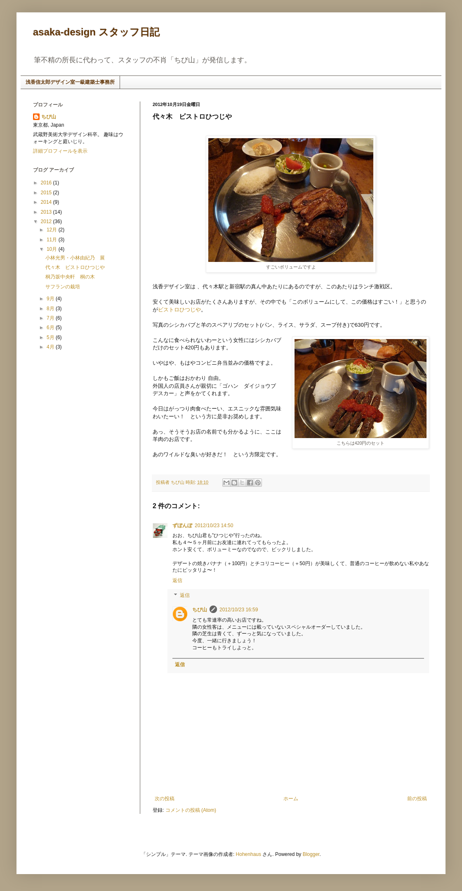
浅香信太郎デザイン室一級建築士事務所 (70, 82)
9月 (51, 299)
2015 (47, 193)
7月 (51, 318)
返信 (177, 580)
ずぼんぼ (182, 525)
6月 (51, 327)
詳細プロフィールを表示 (60, 151)
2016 (47, 183)
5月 (51, 337)
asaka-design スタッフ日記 (96, 32)
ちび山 (199, 610)
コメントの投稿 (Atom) (190, 810)
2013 (47, 212)
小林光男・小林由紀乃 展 (75, 258)
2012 (47, 221)
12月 (53, 230)
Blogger (311, 854)
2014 (47, 202)
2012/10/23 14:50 (214, 525)
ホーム (290, 798)
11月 (53, 240)
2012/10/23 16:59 (238, 610)
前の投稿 (417, 798)
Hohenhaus (248, 854)
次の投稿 (164, 798)
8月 (51, 308)
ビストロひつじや (179, 309)
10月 (53, 249)
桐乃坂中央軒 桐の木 (70, 277)
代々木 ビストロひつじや (75, 267)
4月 (51, 347)
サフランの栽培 (62, 287)
